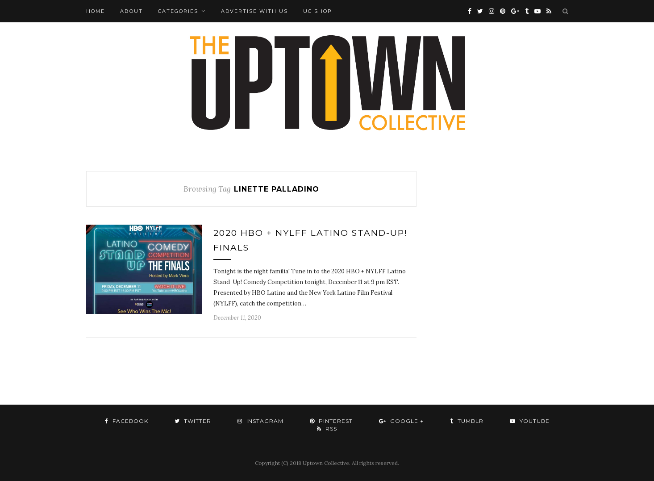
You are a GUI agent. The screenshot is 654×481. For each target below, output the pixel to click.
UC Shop (317, 11)
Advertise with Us (254, 11)
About (131, 11)
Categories (178, 11)
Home (95, 11)
